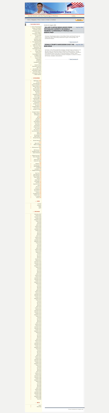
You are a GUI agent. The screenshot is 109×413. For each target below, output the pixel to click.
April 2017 (39, 257)
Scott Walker (37, 181)
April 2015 (39, 288)
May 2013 (39, 320)
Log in (40, 405)
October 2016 (38, 264)
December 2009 (37, 375)
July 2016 (39, 268)
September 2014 (37, 298)
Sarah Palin (37, 179)
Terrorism (37, 188)
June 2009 (39, 384)
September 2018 (37, 241)
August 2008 (38, 397)
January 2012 (38, 341)
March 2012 (38, 339)
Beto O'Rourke (37, 90)
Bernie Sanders (36, 88)
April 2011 (39, 354)
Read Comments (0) (74, 41)
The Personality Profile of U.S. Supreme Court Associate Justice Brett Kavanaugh (37, 38)
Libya (38, 132)
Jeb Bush (38, 118)
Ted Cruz (38, 186)
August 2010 (38, 365)
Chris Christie (37, 95)
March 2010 (38, 371)
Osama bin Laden (37, 160)
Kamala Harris (37, 126)
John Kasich (37, 122)
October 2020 (38, 218)
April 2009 (39, 386)
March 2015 (38, 290)
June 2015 (39, 286)
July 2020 (39, 222)
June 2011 (39, 351)
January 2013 (38, 325)
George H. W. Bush (37, 109)
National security (35, 155)
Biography (34, 19)
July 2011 (39, 350)
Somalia (37, 182)
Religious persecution (36, 170)
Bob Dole (38, 92)
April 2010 (39, 370)
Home (28, 19)
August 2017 (38, 252)
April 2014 (39, 305)
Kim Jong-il (37, 128)
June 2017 (39, 254)
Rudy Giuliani (37, 177)
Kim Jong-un (36, 129)
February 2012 (38, 340)
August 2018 (38, 242)
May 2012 (39, 336)
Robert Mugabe (36, 175)
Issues (43, 19)
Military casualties (37, 144)
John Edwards (37, 121)
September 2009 (37, 379)
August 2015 (38, 283)
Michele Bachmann (37, 140)
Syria (38, 185)
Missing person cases (36, 147)
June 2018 (39, 245)
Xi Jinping (38, 196)
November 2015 (37, 279)
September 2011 (37, 347)
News (38, 158)
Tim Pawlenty (37, 189)
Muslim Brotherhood (37, 152)
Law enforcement (35, 131)
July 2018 (39, 244)
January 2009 (38, 390)
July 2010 (39, 366)
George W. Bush (35, 112)
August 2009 (38, 381)
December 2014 (37, 294)
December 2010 (37, 359)
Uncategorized (36, 193)
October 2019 (38, 230)
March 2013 (38, 322)
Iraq (37, 117)
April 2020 (39, 223)
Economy (37, 105)
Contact (47, 19)
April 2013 (39, 321)
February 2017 (38, 259)
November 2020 (37, 216)
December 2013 (37, 310)
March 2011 (38, 355)
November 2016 (37, 263)
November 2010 (37, 360)
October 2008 (38, 394)
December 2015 (37, 278)
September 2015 (37, 282)
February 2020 (38, 226)
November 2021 (37, 214)
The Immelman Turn (57, 12)
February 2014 (38, 307)
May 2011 (39, 352)
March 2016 (38, 274)
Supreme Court (36, 184)
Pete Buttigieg (37, 166)
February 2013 (38, 324)
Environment (36, 107)
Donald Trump (36, 103)
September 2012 (37, 331)
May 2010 (39, 369)
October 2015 (38, 280)
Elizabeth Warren (36, 106)
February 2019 (38, 237)
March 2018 (38, 248)
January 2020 (38, 227)
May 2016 (39, 271)
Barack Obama (36, 86)
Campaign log (35, 94)
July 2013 (39, 317)
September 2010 (37, 363)
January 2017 (38, 260)
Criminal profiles (36, 98)
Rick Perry (37, 173)
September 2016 (37, 265)
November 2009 (37, 377)
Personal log (36, 164)
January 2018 (38, 250)
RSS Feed (39, 406)
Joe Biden (37, 120)
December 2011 (37, 343)
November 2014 (37, 295)
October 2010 (38, 362)
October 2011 (38, 346)
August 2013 (38, 316)
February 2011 (38, 356)
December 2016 (37, 261)
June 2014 (39, 302)
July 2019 (39, 231)
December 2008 (37, 392)
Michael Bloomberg (37, 137)
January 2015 (38, 293)
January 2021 (38, 215)
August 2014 (38, 299)
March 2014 (38, 306)
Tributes (37, 192)
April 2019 (39, 234)
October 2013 (38, 313)
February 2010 (38, 373)
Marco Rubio (37, 136)
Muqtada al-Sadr (35, 151)
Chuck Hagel (37, 97)
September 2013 (37, 314)
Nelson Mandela (36, 156)
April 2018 (39, 246)
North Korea (36, 159)
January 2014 (38, 309)
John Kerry (37, 124)
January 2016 (38, 276)
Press (39, 19)
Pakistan (37, 163)
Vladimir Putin (37, 194)
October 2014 (38, 297)
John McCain (37, 125)
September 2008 (37, 396)
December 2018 (37, 240)
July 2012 (39, 333)
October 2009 (38, 378)
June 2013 (39, 318)
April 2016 (39, 272)
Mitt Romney (36, 150)
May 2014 (39, 303)
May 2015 (39, 287)
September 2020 (37, 219)
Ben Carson (37, 87)
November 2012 (37, 328)
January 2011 (38, 358)
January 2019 (38, 238)
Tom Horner (36, 190)
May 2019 (39, 233)
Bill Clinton (37, 91)
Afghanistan (36, 80)
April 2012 (39, 337)
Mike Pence (37, 143)
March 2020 (38, 225)
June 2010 (39, 367)
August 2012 (38, 332)
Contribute (53, 19)
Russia (38, 178)
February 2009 (38, 389)
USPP (40, 207)
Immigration (36, 114)
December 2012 (37, 326)
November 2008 (37, 393)
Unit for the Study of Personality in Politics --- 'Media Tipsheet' (36, 73)
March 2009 (38, 388)
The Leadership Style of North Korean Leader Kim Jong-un (36, 43)
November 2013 (37, 312)
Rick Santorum (36, 174)
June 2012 (39, 335)
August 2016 (38, 267)
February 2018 (38, 249)
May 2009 (39, 385)
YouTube (39, 203)
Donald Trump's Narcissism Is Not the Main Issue (36, 66)
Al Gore (38, 82)
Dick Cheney (36, 99)
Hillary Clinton (37, 113)
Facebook (39, 205)
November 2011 (37, 344)
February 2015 (38, 291)
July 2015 (39, 284)
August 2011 (38, 348)
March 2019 (38, 235)
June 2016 (39, 269)
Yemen (37, 197)
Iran (38, 116)
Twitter (39, 206)
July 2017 (39, 253)
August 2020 (38, 221)
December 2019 (37, 229)
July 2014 (39, 301)
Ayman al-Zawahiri (36, 84)
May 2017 (39, 256)
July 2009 (39, 382)
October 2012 (38, 329)
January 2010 (38, 374)
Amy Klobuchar (36, 83)
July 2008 (39, 398)
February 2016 (38, 275)
